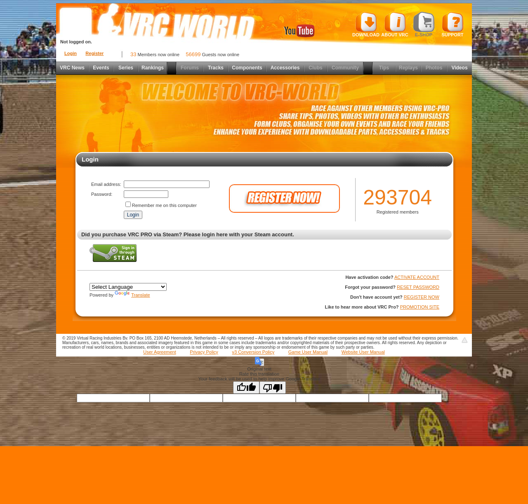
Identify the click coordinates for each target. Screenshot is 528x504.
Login (70, 53)
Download (366, 24)
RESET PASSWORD (418, 287)
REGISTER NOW (421, 297)
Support (452, 24)
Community (345, 68)
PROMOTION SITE (419, 306)
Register (94, 53)
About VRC (394, 24)
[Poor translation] (272, 387)
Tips (384, 68)
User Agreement (159, 351)
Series (125, 68)
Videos (459, 68)
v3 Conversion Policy (253, 351)
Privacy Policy (204, 351)
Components (247, 68)
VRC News (72, 68)
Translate (132, 294)
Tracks (216, 68)
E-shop (423, 24)
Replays (408, 68)
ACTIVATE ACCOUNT (416, 277)
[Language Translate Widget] (128, 287)
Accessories (285, 68)
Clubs (315, 68)
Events (101, 68)
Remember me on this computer (164, 205)
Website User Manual (363, 351)
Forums (190, 68)
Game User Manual (308, 351)
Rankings (152, 68)
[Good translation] (246, 387)
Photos (434, 68)
